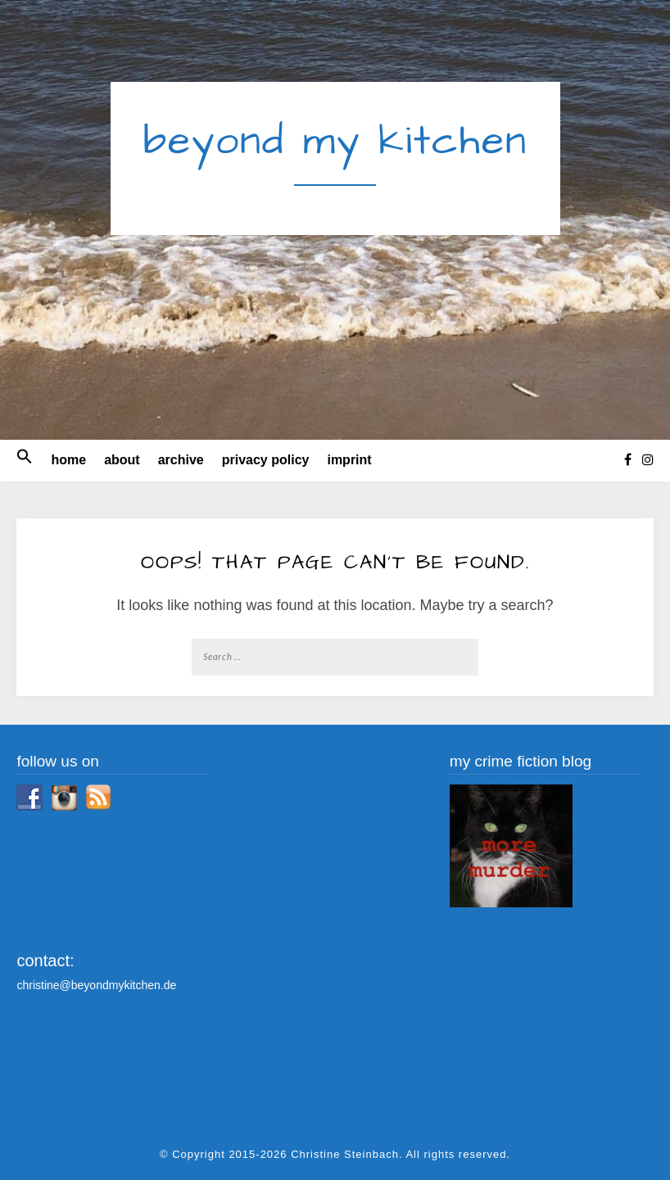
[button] (24, 460)
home (68, 460)
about (122, 460)
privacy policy (266, 460)
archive (181, 460)
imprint (349, 460)
